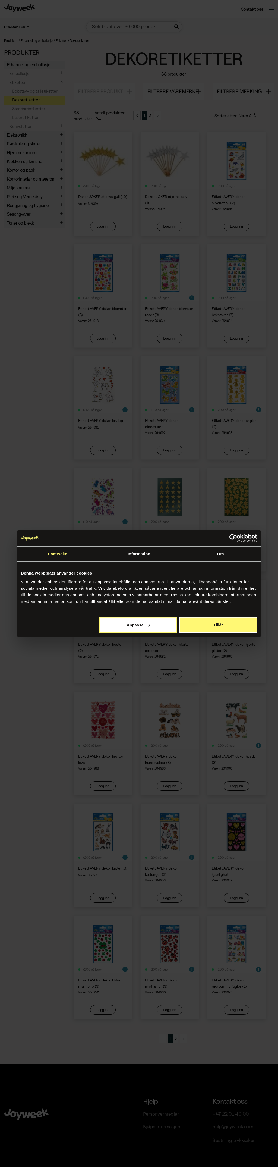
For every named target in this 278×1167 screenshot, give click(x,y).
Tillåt (218, 624)
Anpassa (138, 624)
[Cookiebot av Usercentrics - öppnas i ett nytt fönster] (233, 538)
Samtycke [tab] (57, 553)
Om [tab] (220, 553)
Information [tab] (139, 553)
